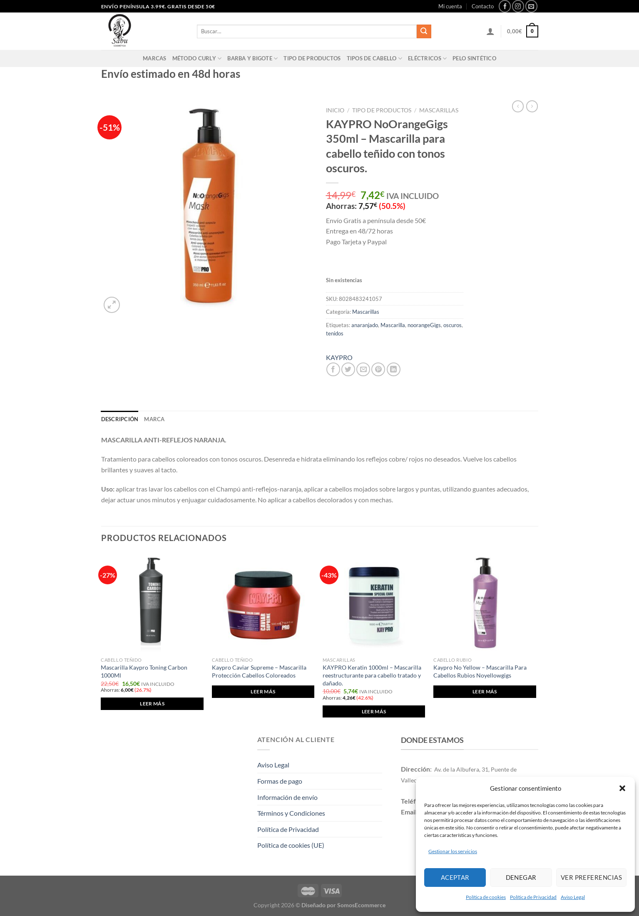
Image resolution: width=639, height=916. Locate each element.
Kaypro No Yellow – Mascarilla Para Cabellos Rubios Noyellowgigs (480, 671)
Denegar (521, 877)
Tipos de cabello (375, 58)
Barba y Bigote (252, 58)
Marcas (155, 58)
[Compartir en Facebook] (333, 369)
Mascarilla (392, 325)
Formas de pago (279, 781)
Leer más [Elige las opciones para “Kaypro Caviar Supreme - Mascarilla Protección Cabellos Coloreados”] (263, 691)
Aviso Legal (573, 897)
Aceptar (455, 877)
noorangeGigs (424, 325)
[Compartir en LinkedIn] (393, 369)
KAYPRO (339, 357)
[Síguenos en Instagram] (518, 6)
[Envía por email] (363, 369)
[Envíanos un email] (531, 6)
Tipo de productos (312, 58)
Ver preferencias (591, 877)
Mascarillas (438, 110)
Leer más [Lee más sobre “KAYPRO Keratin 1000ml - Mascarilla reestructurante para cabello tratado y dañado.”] (374, 711)
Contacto (483, 6)
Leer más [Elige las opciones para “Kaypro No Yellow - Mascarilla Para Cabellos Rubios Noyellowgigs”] (484, 691)
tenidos (334, 333)
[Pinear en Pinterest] (378, 369)
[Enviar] (424, 32)
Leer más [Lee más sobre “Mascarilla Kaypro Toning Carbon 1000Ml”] (152, 703)
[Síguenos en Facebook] (505, 6)
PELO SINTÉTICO (474, 58)
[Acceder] (490, 31)
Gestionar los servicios (452, 851)
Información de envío (287, 797)
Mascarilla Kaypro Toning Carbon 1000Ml (144, 671)
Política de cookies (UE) (290, 845)
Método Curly (197, 58)
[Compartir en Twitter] (348, 369)
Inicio (335, 110)
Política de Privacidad (533, 897)
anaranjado (364, 325)
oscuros (452, 325)
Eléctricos (427, 58)
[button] (622, 788)
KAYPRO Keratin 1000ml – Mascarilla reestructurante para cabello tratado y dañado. (372, 675)
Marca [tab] (154, 419)
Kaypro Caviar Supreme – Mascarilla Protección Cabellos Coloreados (259, 671)
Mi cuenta (450, 6)
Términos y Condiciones (291, 813)
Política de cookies (486, 897)
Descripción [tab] (120, 419)
